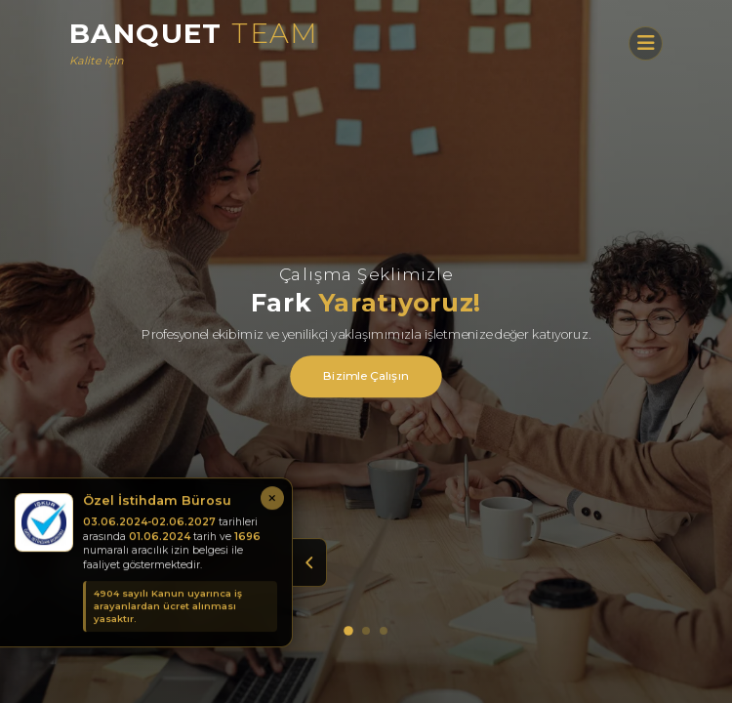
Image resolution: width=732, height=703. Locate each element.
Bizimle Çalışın (366, 376)
